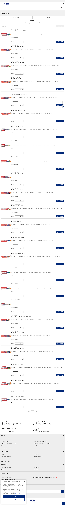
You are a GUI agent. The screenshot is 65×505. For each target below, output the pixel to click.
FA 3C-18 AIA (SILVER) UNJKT (18, 62)
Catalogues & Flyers (6, 467)
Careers (3, 454)
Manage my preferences (13, 499)
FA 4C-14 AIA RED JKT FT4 (17, 173)
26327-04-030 (14, 29)
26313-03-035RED (15, 363)
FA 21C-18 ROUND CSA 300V (17, 158)
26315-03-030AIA (15, 124)
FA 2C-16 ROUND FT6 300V (17, 237)
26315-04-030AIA (15, 172)
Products (3, 469)
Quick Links (32, 451)
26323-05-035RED (15, 252)
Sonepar (3, 445)
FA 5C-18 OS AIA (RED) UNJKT (18, 253)
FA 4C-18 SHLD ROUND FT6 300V (19, 31)
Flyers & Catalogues (11, 428)
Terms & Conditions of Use (40, 441)
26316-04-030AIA (15, 93)
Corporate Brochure (6, 456)
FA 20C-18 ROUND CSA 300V (18, 269)
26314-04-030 (14, 45)
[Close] (24, 481)
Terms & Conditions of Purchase (42, 443)
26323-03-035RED (15, 77)
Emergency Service (38, 456)
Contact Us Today (10, 421)
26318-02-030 (14, 236)
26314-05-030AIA (15, 140)
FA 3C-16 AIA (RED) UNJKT (17, 205)
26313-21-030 (14, 156)
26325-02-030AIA (15, 299)
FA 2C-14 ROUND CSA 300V (17, 189)
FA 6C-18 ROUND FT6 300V (17, 332)
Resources (32, 464)
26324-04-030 (14, 220)
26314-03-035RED (15, 204)
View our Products (42, 421)
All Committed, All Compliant (41, 439)
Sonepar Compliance (6, 448)
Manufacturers (37, 445)
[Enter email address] (31, 491)
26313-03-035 (14, 61)
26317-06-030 (14, 331)
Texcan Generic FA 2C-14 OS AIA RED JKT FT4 (22, 301)
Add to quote (60, 41)
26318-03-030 (14, 315)
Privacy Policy (4, 441)
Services (36, 469)
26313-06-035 (14, 379)
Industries (36, 467)
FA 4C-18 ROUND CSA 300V (17, 348)
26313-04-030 (14, 347)
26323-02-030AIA (15, 109)
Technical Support (38, 459)
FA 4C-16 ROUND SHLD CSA (17, 221)
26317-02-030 (14, 394)
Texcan (32, 436)
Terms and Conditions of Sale (8, 443)
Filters (16, 17)
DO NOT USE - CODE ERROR (17, 396)
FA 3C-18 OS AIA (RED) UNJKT (18, 78)
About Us (3, 439)
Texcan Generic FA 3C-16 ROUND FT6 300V (21, 316)
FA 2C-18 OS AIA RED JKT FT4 (18, 110)
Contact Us (36, 454)
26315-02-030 (14, 188)
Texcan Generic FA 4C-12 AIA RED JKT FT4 (21, 94)
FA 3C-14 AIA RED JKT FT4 (17, 126)
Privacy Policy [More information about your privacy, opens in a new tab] (18, 493)
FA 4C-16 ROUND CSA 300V (17, 46)
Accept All (13, 496)
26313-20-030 (14, 267)
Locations (3, 459)
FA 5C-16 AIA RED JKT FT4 (17, 142)
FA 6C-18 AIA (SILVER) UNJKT (18, 380)
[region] (13, 492)
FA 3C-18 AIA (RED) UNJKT (17, 364)
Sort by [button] (48, 17)
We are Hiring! (41, 428)
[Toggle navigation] (2, 3)
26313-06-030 (14, 283)
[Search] (32, 7)
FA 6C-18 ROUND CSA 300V (17, 285)
